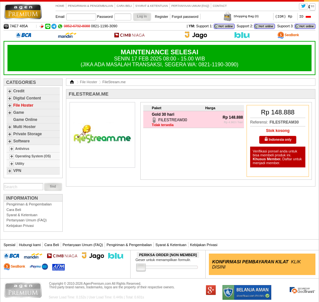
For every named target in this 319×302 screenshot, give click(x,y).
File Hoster (23, 105)
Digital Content (27, 98)
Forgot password (185, 17)
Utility (19, 163)
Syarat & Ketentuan (151, 5)
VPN (17, 170)
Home (60, 5)
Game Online (25, 119)
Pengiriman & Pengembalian (90, 5)
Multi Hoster (24, 127)
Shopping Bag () (246, 16)
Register (161, 17)
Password (105, 17)
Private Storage (27, 134)
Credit (19, 91)
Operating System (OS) (33, 156)
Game (18, 112)
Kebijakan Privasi (20, 226)
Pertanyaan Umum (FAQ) (191, 5)
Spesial (9, 245)
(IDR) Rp (283, 16)
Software (21, 141)
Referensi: (259, 122)
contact (220, 5)
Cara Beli (124, 5)
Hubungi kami (30, 245)
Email (60, 17)
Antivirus (22, 149)
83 (312, 6)
